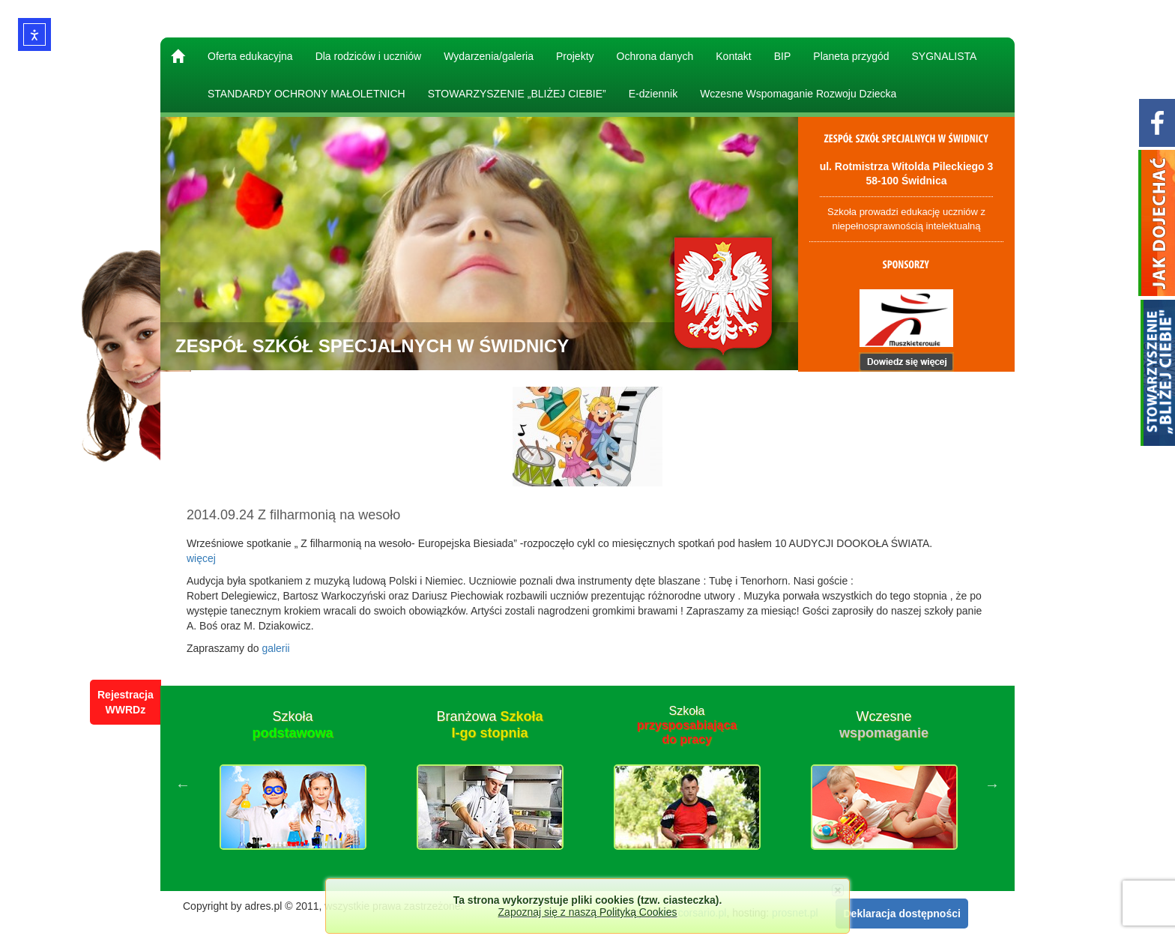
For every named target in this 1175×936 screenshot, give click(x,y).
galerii (275, 648)
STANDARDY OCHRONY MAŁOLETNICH (306, 94)
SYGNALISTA (944, 56)
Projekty (575, 56)
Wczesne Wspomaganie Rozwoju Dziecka (798, 94)
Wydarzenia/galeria (489, 56)
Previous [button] (182, 784)
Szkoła (292, 724)
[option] (292, 784)
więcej (201, 558)
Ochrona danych (655, 56)
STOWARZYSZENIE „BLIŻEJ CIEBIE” (517, 94)
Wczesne (883, 724)
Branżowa (489, 724)
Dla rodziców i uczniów (368, 56)
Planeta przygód (851, 56)
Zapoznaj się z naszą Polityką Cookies (587, 912)
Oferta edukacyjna (250, 56)
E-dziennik (653, 94)
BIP (782, 56)
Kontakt (733, 56)
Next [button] (992, 784)
